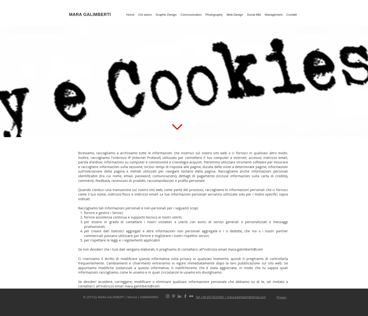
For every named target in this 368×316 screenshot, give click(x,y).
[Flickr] (191, 296)
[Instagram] (167, 296)
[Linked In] (179, 296)
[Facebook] (185, 296)
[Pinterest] (173, 296)
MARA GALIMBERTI (90, 14)
